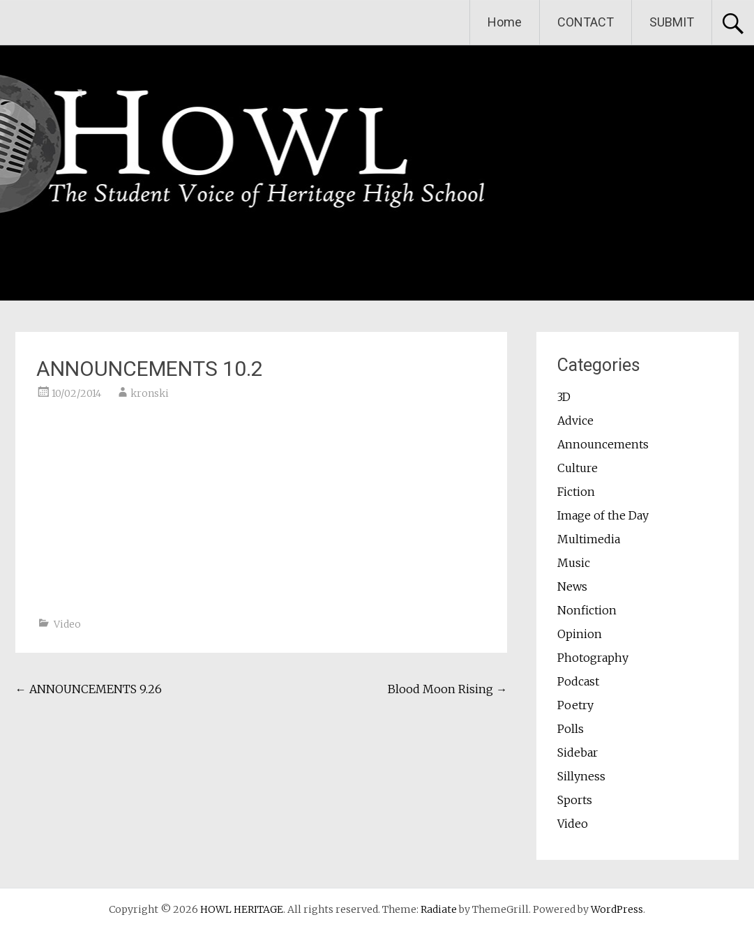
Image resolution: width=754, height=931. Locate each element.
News (572, 586)
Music (573, 563)
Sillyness (581, 776)
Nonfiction (587, 610)
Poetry (575, 705)
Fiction (576, 492)
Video (67, 624)
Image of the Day (603, 515)
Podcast (578, 681)
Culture (577, 468)
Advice (575, 420)
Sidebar (577, 752)
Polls (570, 729)
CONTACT (585, 22)
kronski (149, 393)
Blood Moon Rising (447, 689)
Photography (592, 658)
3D (564, 397)
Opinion (579, 634)
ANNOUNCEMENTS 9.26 (88, 689)
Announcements (603, 444)
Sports (574, 800)
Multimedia (588, 539)
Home (505, 22)
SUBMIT (671, 22)
